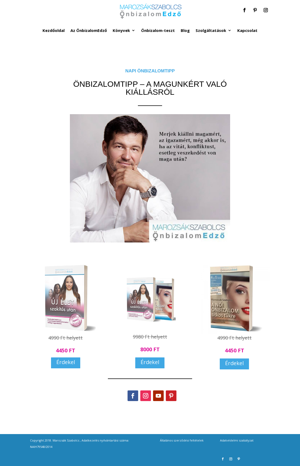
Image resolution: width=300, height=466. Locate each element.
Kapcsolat (247, 30)
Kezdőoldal (54, 30)
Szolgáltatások (211, 30)
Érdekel (65, 362)
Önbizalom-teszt (158, 30)
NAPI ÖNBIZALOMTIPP (150, 70)
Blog (185, 30)
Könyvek (121, 30)
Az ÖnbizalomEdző (88, 30)
